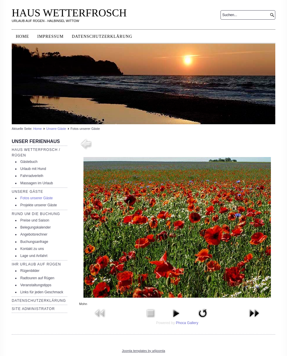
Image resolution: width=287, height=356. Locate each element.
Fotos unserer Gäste (36, 198)
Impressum (50, 36)
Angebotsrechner (33, 234)
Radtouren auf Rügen (37, 278)
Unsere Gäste (56, 128)
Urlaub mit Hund (33, 169)
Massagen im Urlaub (36, 183)
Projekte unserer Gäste (38, 205)
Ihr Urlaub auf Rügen (36, 264)
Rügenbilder (30, 271)
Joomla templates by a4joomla (143, 350)
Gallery (192, 323)
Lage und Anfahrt (33, 256)
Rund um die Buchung (36, 214)
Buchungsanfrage (34, 242)
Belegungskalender (35, 227)
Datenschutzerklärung (102, 36)
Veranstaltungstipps (35, 285)
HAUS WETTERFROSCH (69, 13)
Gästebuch (28, 162)
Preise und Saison (34, 220)
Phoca (181, 323)
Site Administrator (33, 309)
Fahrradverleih (31, 176)
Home (22, 36)
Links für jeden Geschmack (41, 292)
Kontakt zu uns (32, 249)
